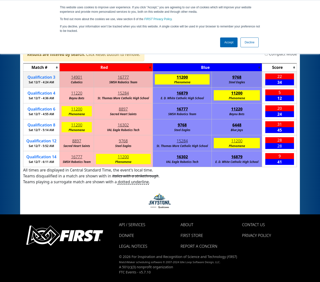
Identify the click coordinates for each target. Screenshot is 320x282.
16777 (123, 77)
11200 (182, 77)
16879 (182, 93)
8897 (123, 109)
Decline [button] (249, 42)
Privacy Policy (158, 19)
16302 (123, 125)
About (187, 224)
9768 (236, 77)
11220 (76, 93)
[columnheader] (41, 67)
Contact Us (253, 224)
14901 (76, 77)
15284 (123, 93)
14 (41, 156)
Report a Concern (199, 246)
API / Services (132, 224)
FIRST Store (192, 235)
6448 (236, 125)
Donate (126, 235)
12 (41, 141)
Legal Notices (133, 246)
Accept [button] (228, 42)
